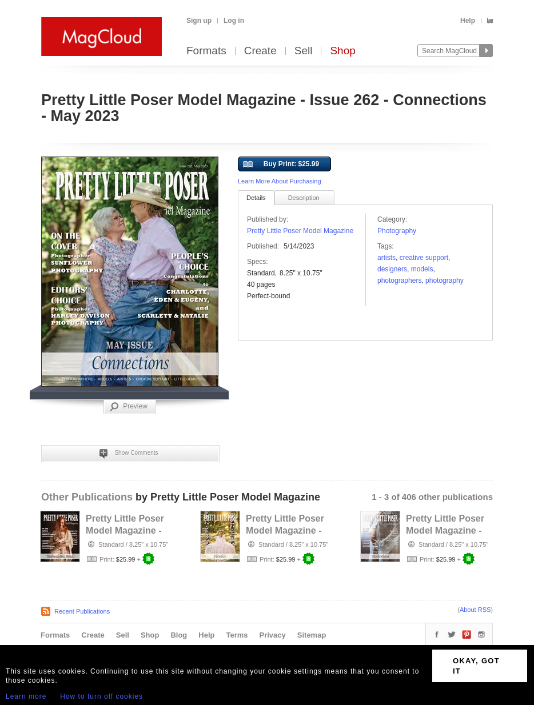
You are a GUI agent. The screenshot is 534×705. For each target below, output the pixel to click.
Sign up (199, 21)
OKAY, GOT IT (476, 665)
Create (260, 51)
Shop (342, 51)
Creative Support (424, 258)
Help (467, 21)
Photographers (399, 281)
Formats (206, 51)
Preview (129, 406)
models (422, 269)
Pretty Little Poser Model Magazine (300, 231)
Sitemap (311, 635)
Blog (178, 635)
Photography (396, 231)
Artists (386, 258)
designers (392, 269)
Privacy (273, 635)
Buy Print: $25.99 (281, 164)
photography (444, 281)
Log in (234, 21)
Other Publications (87, 497)
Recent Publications (82, 611)
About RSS (475, 609)
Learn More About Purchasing (279, 181)
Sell (303, 51)
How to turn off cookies (101, 696)
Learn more (26, 696)
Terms (237, 635)
